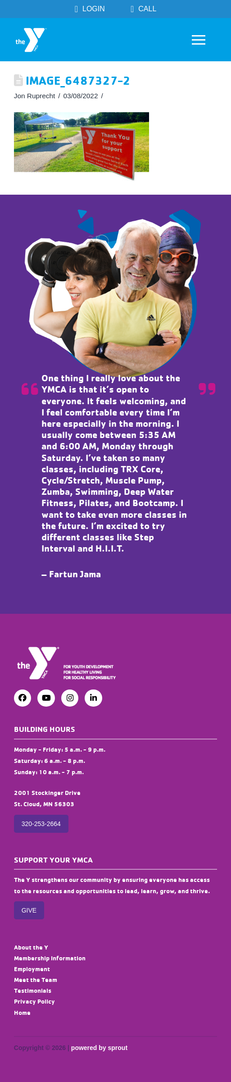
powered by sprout (99, 1047)
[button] (198, 39)
